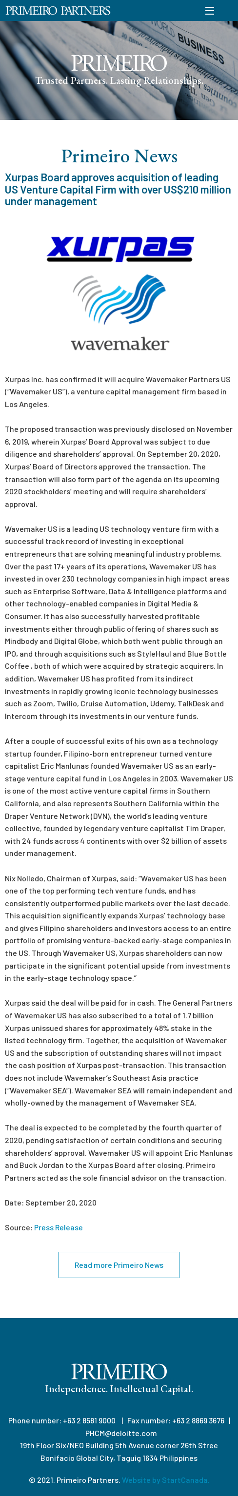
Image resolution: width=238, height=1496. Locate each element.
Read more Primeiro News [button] (119, 1264)
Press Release (58, 1227)
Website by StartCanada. (166, 1479)
